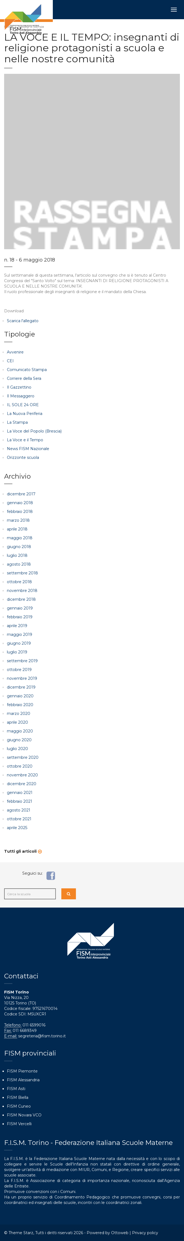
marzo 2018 (18, 520)
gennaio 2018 (20, 502)
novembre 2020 (22, 775)
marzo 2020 (18, 713)
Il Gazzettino (19, 387)
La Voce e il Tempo (25, 439)
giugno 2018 (19, 546)
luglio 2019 (17, 652)
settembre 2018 (22, 573)
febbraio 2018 (20, 511)
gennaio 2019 (20, 608)
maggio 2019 (19, 634)
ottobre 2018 (19, 581)
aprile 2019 (17, 625)
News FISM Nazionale (28, 448)
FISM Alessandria (23, 1079)
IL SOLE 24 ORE (23, 404)
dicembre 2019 (21, 687)
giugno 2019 (19, 643)
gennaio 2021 (19, 792)
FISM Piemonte (22, 1071)
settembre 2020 (23, 757)
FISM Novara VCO (24, 1115)
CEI (10, 360)
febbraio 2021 (19, 801)
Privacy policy (145, 1232)
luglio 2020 (17, 748)
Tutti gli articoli (20, 851)
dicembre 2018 (21, 599)
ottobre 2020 (19, 766)
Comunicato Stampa (27, 369)
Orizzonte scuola (23, 457)
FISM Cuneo (19, 1106)
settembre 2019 (22, 660)
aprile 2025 (17, 827)
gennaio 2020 (20, 696)
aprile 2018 (17, 529)
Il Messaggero (20, 396)
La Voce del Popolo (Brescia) (34, 431)
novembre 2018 (22, 590)
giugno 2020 (19, 739)
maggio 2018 (19, 537)
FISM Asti (16, 1088)
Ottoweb (119, 1232)
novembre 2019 (22, 678)
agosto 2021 (18, 810)
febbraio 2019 (19, 616)
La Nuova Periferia (24, 413)
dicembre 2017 (21, 494)
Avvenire (15, 352)
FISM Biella (17, 1097)
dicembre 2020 (21, 783)
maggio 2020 (20, 731)
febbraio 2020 (20, 704)
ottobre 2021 (19, 818)
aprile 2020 (17, 722)
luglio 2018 (17, 555)
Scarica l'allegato (23, 320)
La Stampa (17, 422)
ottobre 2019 (19, 669)
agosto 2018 (19, 564)
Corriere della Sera (24, 378)
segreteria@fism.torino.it (42, 1036)
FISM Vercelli (19, 1123)
